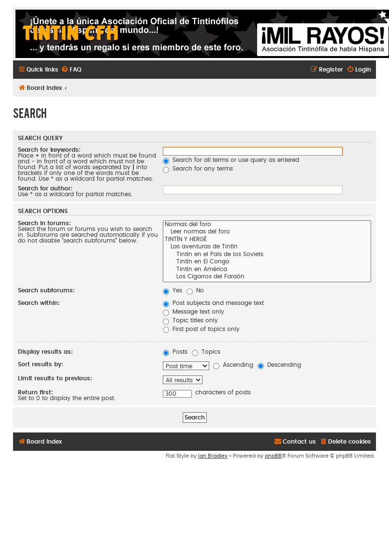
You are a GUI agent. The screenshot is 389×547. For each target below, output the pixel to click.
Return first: (35, 392)
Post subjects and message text (213, 303)
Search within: (39, 303)
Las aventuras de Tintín (267, 247)
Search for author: (45, 188)
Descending (279, 365)
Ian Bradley (213, 456)
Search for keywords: (49, 150)
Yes (172, 290)
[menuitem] (71, 69)
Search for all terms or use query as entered (231, 160)
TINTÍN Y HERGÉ (267, 240)
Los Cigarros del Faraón (267, 277)
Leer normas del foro (267, 232)
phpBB (273, 456)
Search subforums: (46, 290)
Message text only (193, 312)
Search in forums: (44, 223)
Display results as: (45, 352)
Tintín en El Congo (267, 262)
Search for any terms (198, 169)
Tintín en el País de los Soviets (267, 255)
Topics (206, 352)
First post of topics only (201, 329)
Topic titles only (190, 320)
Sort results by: (40, 364)
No (195, 290)
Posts (175, 352)
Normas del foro (267, 225)
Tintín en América (267, 270)
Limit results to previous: (55, 378)
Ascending (233, 365)
